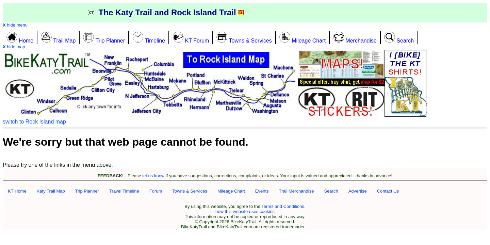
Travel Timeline (124, 191)
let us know (153, 175)
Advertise (357, 191)
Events (262, 191)
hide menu (15, 25)
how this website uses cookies (245, 211)
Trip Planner (87, 191)
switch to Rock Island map (34, 122)
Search (331, 191)
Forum (155, 191)
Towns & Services (189, 191)
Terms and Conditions (282, 206)
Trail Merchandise (296, 191)
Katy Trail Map (51, 191)
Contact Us (388, 191)
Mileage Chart (231, 191)
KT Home (17, 191)
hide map (14, 46)
